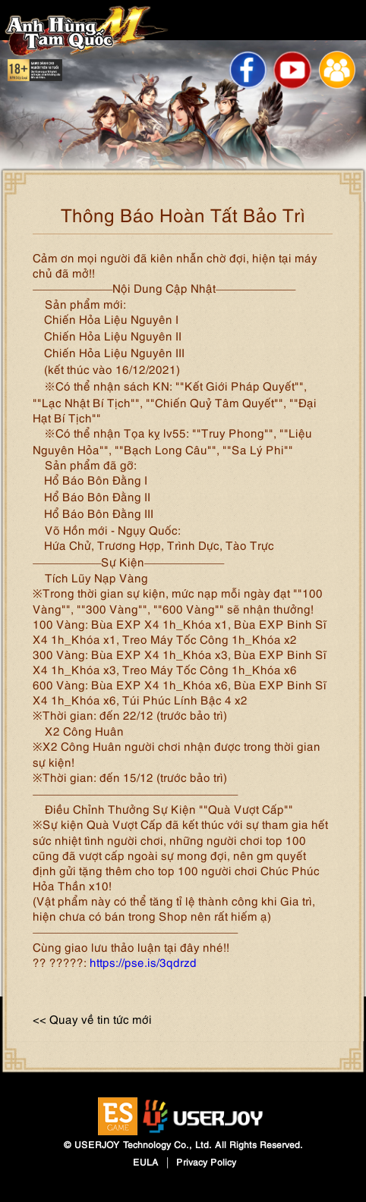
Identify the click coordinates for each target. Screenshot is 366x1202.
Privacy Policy (206, 1161)
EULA (146, 1161)
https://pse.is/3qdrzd (143, 961)
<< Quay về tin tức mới (92, 1018)
